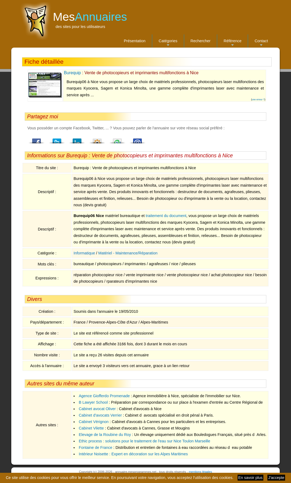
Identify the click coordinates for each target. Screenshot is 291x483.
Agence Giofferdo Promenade (104, 396)
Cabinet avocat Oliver (97, 409)
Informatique (84, 253)
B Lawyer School (93, 402)
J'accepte (276, 477)
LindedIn (77, 139)
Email (137, 139)
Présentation (135, 41)
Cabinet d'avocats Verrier (100, 415)
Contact (261, 43)
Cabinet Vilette (91, 428)
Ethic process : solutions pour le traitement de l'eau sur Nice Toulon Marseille (144, 441)
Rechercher (200, 41)
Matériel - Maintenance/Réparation (128, 253)
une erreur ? (258, 99)
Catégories (168, 43)
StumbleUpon (117, 139)
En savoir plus (250, 477)
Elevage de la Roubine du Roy (105, 434)
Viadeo (97, 139)
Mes (90, 16)
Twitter (57, 139)
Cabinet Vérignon (93, 422)
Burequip (72, 72)
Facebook (36, 139)
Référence (232, 43)
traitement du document (166, 216)
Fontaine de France (95, 447)
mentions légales (200, 471)
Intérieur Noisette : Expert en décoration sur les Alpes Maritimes (133, 454)
